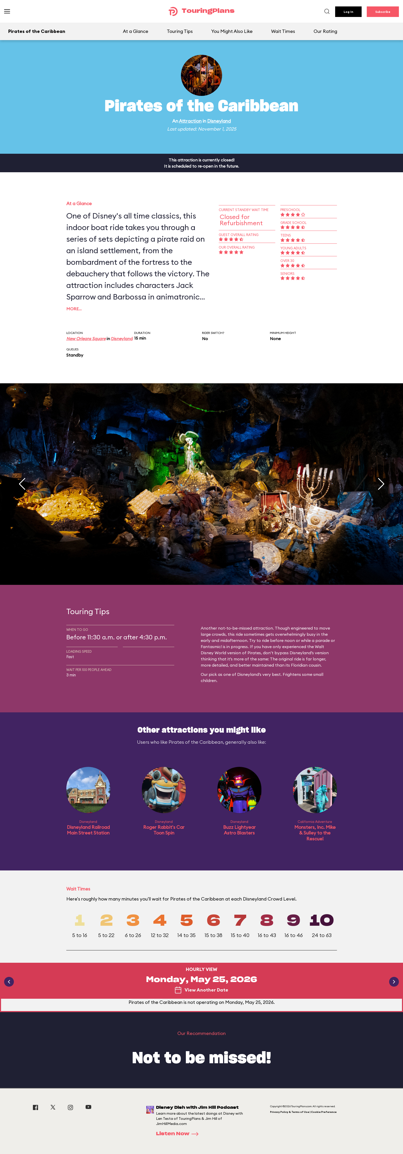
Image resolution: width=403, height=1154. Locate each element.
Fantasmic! (211, 646)
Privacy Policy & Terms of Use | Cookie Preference (303, 1112)
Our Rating (325, 31)
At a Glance (135, 31)
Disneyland (219, 121)
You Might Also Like (232, 31)
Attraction (190, 121)
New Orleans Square (86, 338)
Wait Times (283, 31)
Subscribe (382, 12)
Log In (348, 12)
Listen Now (179, 1134)
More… (74, 308)
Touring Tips (180, 31)
